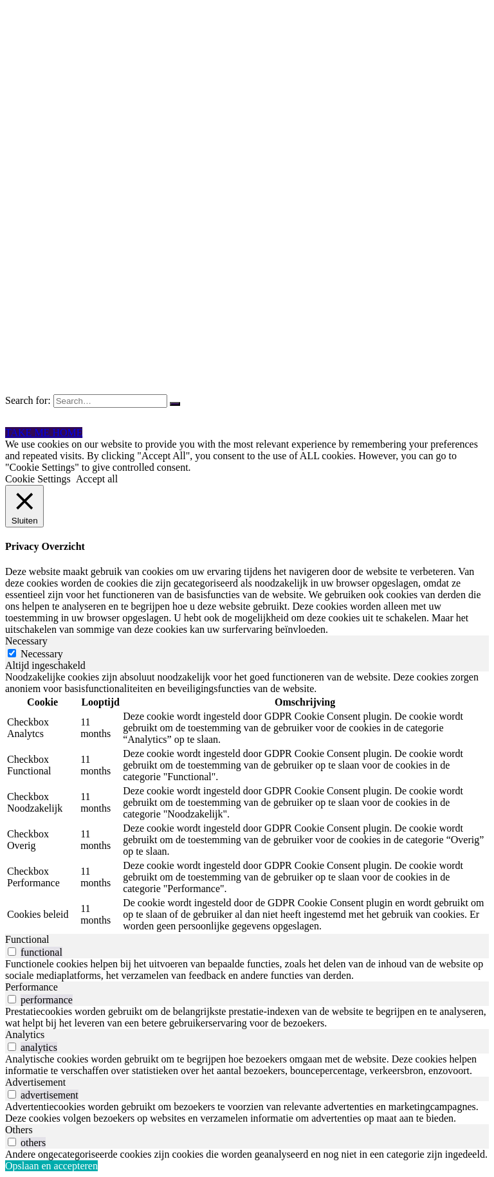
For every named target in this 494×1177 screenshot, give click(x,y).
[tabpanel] (247, 802)
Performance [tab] (31, 986)
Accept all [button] (97, 478)
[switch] (12, 951)
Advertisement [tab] (35, 1082)
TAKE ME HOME (43, 432)
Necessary (42, 653)
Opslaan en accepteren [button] (51, 1165)
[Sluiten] (24, 506)
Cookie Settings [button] (38, 478)
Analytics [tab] (24, 1034)
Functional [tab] (27, 939)
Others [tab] (19, 1129)
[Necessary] (12, 653)
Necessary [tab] (26, 640)
